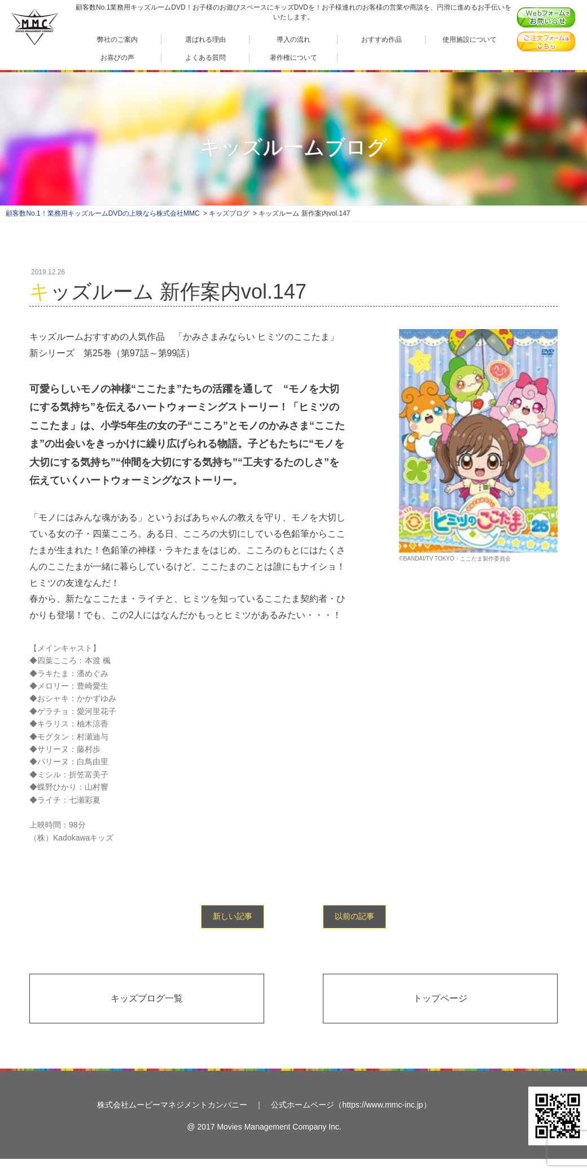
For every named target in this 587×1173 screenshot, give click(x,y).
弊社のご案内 (117, 39)
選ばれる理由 (205, 39)
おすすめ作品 (381, 39)
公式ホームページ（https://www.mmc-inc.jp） (351, 1104)
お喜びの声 (117, 57)
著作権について (293, 57)
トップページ (440, 998)
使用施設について (470, 39)
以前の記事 (354, 916)
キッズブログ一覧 (147, 998)
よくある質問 (205, 57)
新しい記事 (232, 916)
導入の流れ (293, 39)
